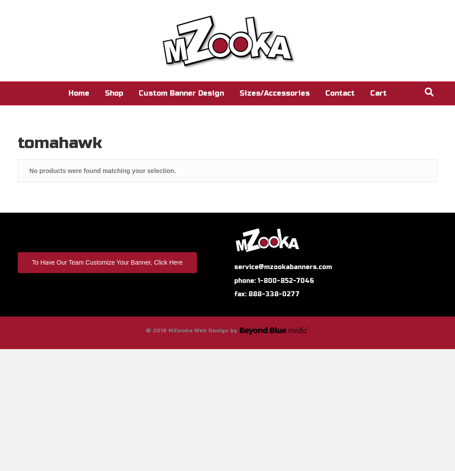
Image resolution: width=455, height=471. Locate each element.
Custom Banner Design (181, 93)
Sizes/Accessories (274, 93)
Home (78, 93)
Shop (114, 93)
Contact (340, 93)
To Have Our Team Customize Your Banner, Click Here (107, 262)
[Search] (429, 92)
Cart (378, 93)
